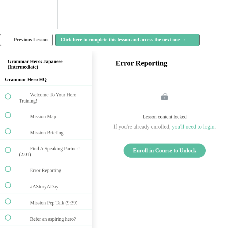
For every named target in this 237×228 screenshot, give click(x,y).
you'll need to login (193, 127)
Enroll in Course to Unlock (165, 151)
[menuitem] (46, 14)
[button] (11, 14)
